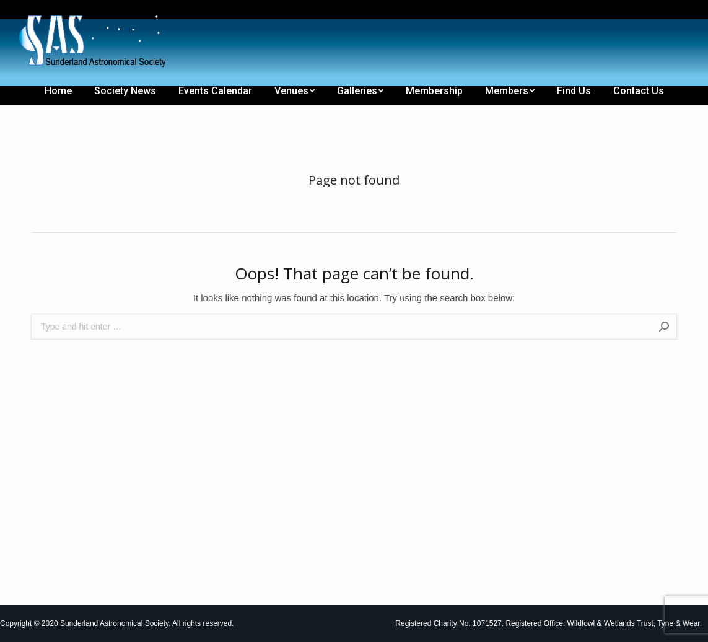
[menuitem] (32, 11)
